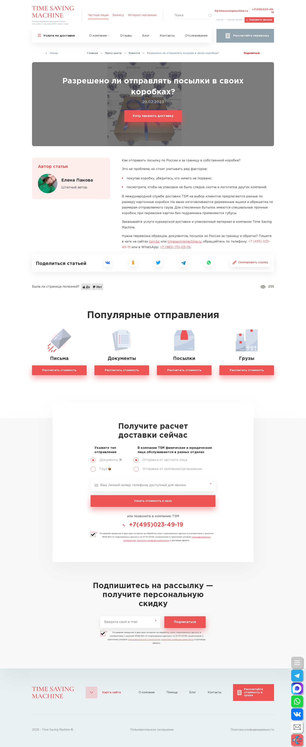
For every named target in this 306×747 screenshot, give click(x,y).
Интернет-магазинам (142, 15)
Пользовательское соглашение (152, 730)
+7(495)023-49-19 (263, 10)
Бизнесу (118, 15)
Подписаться (185, 622)
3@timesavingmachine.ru (231, 11)
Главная (92, 53)
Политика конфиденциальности (252, 730)
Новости (134, 53)
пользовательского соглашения (144, 640)
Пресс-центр (113, 53)
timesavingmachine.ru (184, 241)
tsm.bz (154, 241)
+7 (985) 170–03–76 (175, 247)
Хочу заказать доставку (153, 116)
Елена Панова (77, 180)
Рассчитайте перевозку (251, 36)
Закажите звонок (260, 20)
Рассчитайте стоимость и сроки (253, 692)
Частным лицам (98, 15)
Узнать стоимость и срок (153, 501)
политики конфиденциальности (153, 540)
